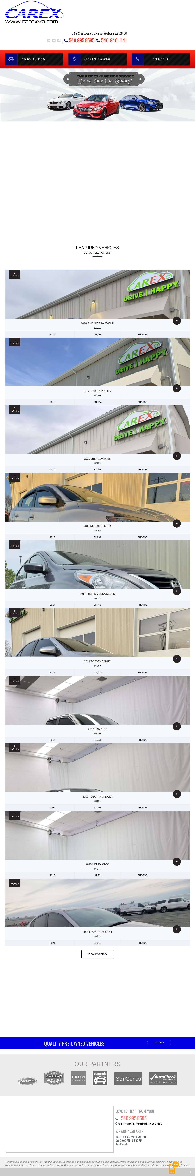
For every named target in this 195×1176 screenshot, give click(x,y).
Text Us (15, 274)
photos (142, 334)
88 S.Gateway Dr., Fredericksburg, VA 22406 (140, 1124)
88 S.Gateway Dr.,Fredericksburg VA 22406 (100, 33)
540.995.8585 (79, 40)
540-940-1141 (111, 40)
